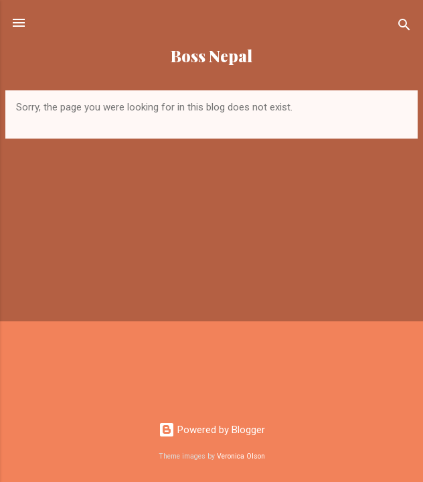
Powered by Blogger (212, 430)
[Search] (404, 27)
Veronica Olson (241, 456)
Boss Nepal (211, 56)
